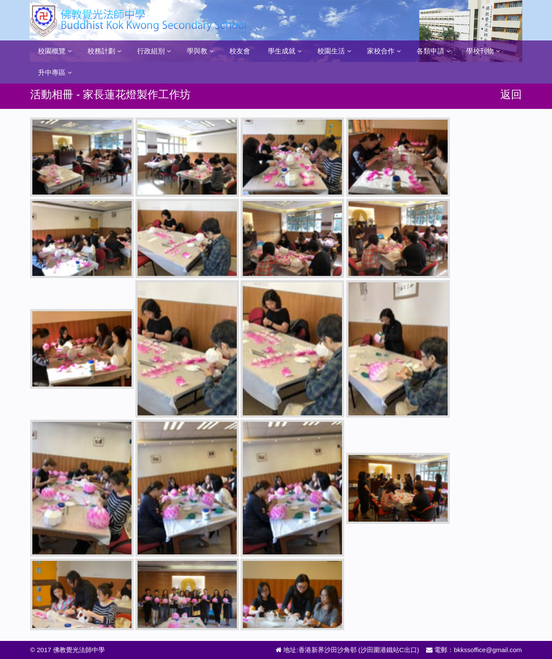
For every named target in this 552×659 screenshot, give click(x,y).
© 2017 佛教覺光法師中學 (67, 649)
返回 (511, 94)
